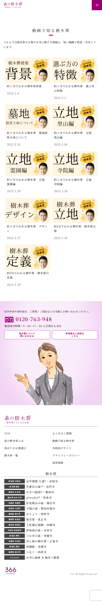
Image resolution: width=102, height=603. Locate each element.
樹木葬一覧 (11, 455)
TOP (7, 433)
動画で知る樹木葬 (63, 440)
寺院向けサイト (62, 448)
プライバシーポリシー (66, 455)
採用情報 (57, 462)
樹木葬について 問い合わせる (27, 334)
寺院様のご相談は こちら (75, 334)
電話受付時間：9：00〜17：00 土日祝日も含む (51, 322)
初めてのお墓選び (15, 448)
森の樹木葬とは (14, 440)
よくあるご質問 (62, 433)
